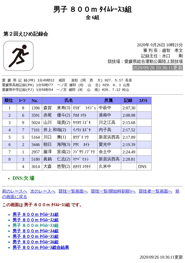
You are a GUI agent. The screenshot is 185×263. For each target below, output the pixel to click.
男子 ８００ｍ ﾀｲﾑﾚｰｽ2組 (36, 221)
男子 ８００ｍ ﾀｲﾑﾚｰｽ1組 (36, 215)
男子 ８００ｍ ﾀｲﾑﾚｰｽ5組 (36, 237)
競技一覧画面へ (73, 192)
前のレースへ (14, 192)
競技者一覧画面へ (155, 192)
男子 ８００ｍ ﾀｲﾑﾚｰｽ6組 (36, 242)
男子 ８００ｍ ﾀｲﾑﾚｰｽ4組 (36, 232)
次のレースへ (42, 192)
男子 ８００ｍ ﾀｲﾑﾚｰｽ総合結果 (41, 248)
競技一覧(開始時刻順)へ (113, 192)
